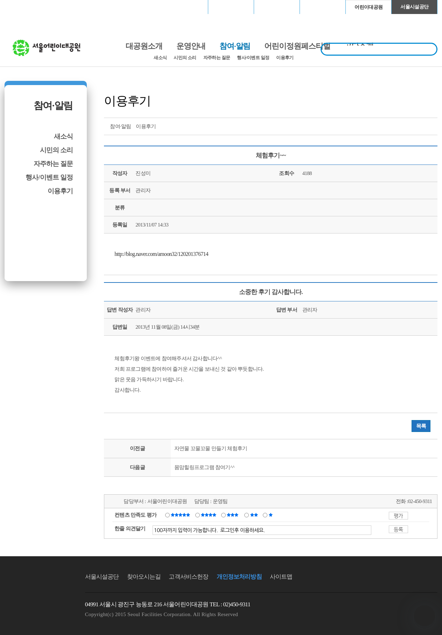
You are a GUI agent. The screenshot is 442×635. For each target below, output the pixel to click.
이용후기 (284, 57)
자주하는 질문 (216, 57)
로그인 (22, 6)
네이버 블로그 (419, 125)
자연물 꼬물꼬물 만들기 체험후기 (210, 448)
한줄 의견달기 (130, 528)
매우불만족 (271, 514)
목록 (421, 426)
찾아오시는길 (144, 576)
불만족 (254, 514)
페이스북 (406, 125)
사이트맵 (281, 576)
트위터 (393, 125)
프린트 (380, 125)
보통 (234, 514)
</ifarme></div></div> (424, 615)
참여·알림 (53, 105)
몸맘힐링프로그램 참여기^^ (204, 467)
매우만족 (181, 514)
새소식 (160, 57)
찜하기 (431, 125)
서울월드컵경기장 (185, 6)
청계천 (323, 6)
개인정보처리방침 (239, 576)
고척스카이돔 (277, 6)
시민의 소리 (185, 57)
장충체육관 (231, 6)
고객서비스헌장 (188, 576)
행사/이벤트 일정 (253, 57)
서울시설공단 (414, 6)
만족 (209, 514)
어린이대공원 (369, 7)
